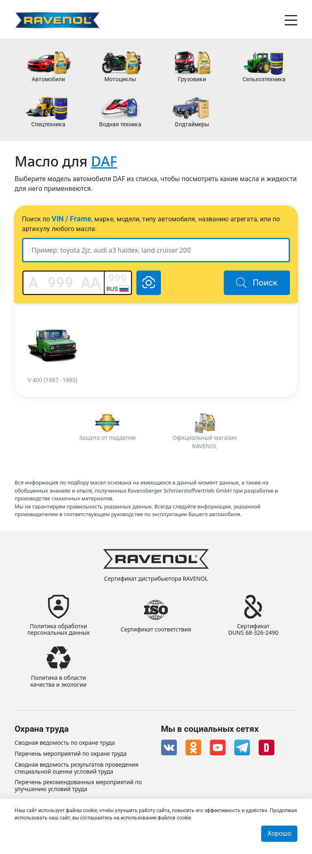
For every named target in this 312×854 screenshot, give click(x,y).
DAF (104, 161)
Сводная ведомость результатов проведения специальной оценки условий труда (77, 768)
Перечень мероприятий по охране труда (71, 753)
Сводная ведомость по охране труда (65, 742)
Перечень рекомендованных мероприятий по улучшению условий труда (78, 786)
